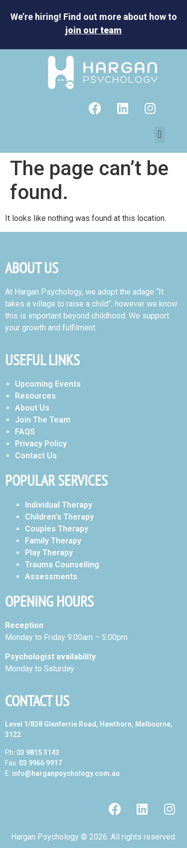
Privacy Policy (41, 443)
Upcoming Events (48, 384)
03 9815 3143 (37, 752)
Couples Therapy (56, 528)
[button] (159, 134)
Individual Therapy (58, 505)
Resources (35, 396)
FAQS (25, 431)
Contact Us (36, 455)
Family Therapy (53, 540)
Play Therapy (49, 552)
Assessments (51, 576)
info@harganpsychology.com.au (66, 773)
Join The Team (42, 419)
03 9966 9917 (40, 763)
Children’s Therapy (59, 517)
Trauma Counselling (62, 564)
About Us (32, 408)
